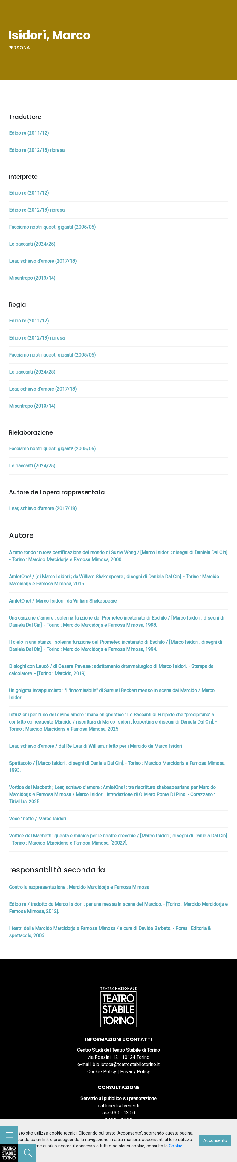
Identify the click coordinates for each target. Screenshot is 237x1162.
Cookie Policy (101, 1071)
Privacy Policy (135, 1071)
